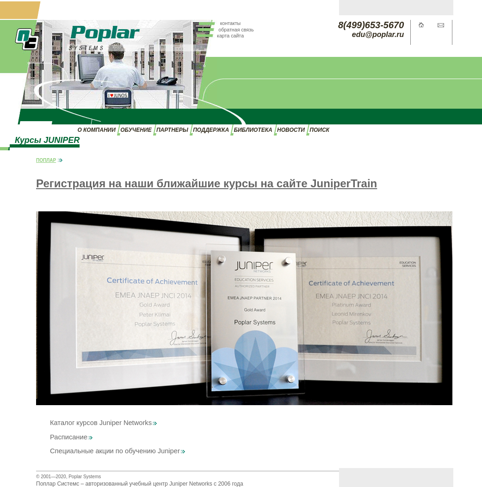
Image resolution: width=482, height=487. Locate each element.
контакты (230, 23)
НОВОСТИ (291, 130)
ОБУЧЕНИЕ (135, 130)
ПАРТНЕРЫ (172, 130)
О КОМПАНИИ (96, 130)
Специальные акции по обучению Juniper (117, 451)
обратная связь (235, 29)
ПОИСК (319, 130)
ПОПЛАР (46, 160)
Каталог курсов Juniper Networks (103, 422)
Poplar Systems (84, 476)
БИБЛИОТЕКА (253, 130)
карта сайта (230, 35)
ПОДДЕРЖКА (211, 130)
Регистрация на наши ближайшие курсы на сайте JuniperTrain (206, 183)
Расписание (71, 437)
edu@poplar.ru (378, 34)
